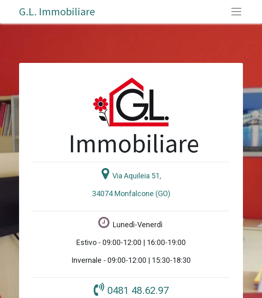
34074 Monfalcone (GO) (131, 193)
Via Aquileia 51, (136, 175)
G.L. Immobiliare (57, 11)
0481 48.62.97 (138, 290)
